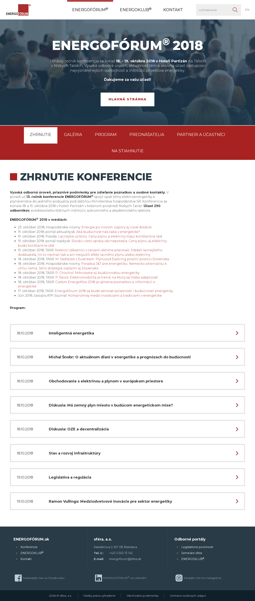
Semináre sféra (191, 553)
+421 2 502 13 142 (121, 553)
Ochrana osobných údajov (188, 595)
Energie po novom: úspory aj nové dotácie (116, 227)
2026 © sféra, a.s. (60, 595)
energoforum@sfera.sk (125, 559)
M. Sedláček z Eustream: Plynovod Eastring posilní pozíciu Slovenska (112, 259)
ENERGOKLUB (32, 553)
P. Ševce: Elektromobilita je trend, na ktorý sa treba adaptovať (106, 277)
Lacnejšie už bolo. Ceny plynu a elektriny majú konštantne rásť (110, 236)
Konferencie (29, 547)
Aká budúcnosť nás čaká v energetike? (108, 232)
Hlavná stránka (128, 99)
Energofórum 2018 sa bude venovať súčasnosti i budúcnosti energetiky (114, 291)
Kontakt (26, 559)
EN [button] (247, 9)
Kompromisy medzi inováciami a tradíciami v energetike (115, 295)
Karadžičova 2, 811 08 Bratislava (115, 547)
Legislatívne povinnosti (197, 547)
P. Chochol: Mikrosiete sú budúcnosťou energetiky (97, 273)
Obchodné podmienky (143, 595)
